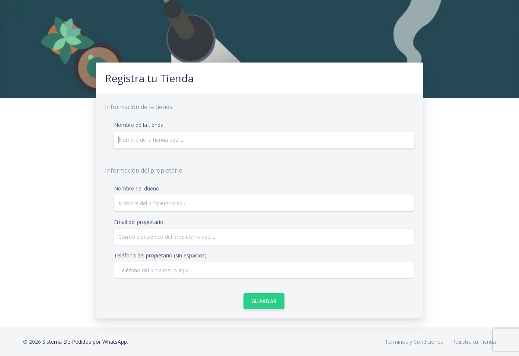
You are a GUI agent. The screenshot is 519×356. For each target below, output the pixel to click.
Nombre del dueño (136, 188)
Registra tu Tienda (474, 341)
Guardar (264, 301)
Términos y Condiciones (414, 341)
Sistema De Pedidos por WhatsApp (84, 341)
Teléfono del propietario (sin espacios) (160, 255)
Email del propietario (138, 221)
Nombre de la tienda (138, 124)
